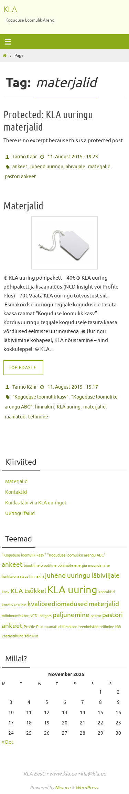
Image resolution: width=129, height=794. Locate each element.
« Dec (8, 742)
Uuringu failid (20, 513)
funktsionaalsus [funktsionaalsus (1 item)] (15, 576)
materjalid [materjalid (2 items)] (104, 604)
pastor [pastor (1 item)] (95, 616)
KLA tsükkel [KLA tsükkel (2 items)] (28, 591)
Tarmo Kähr (24, 157)
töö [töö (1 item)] (118, 627)
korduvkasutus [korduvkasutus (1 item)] (14, 605)
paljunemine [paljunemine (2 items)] (71, 615)
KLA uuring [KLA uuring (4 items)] (72, 590)
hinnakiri (44, 407)
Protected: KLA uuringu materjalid (48, 121)
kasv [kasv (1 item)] (6, 592)
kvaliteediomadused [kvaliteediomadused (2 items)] (58, 604)
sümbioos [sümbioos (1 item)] (69, 627)
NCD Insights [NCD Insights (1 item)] (41, 616)
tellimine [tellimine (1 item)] (106, 627)
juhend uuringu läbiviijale (57, 167)
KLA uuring (68, 407)
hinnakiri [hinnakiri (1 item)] (36, 576)
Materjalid (23, 205)
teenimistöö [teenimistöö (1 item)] (88, 627)
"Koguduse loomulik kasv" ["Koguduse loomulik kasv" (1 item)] (24, 555)
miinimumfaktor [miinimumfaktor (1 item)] (15, 616)
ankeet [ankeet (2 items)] (12, 565)
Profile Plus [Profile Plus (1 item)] (33, 627)
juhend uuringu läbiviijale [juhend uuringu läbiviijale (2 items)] (82, 576)
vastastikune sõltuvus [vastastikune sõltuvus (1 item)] (20, 636)
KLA (10, 9)
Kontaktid (16, 492)
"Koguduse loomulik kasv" (40, 397)
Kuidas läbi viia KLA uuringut (36, 503)
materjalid (99, 167)
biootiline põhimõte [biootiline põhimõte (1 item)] (57, 565)
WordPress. (87, 788)
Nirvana (63, 788)
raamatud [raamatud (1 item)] (52, 627)
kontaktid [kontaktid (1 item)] (106, 592)
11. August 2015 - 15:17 (72, 387)
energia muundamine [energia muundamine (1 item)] (92, 565)
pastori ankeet (20, 177)
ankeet (20, 167)
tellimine (38, 417)
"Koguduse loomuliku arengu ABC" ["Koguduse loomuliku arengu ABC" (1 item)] (76, 555)
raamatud (15, 417)
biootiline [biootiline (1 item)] (32, 565)
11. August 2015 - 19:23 (72, 157)
